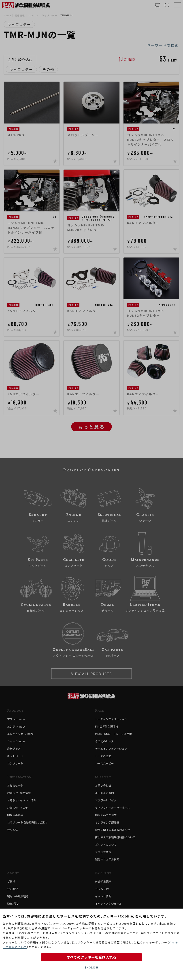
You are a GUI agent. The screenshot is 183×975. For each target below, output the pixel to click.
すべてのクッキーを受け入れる (91, 957)
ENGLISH (91, 967)
